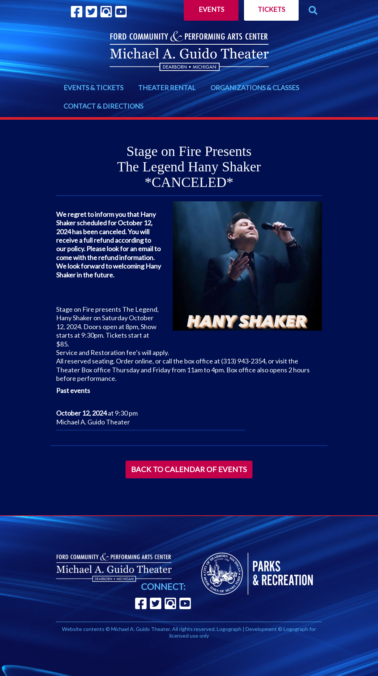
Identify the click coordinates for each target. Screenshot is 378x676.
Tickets (271, 9)
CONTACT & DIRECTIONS (103, 106)
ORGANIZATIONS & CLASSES (254, 87)
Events (211, 9)
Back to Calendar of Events (189, 469)
